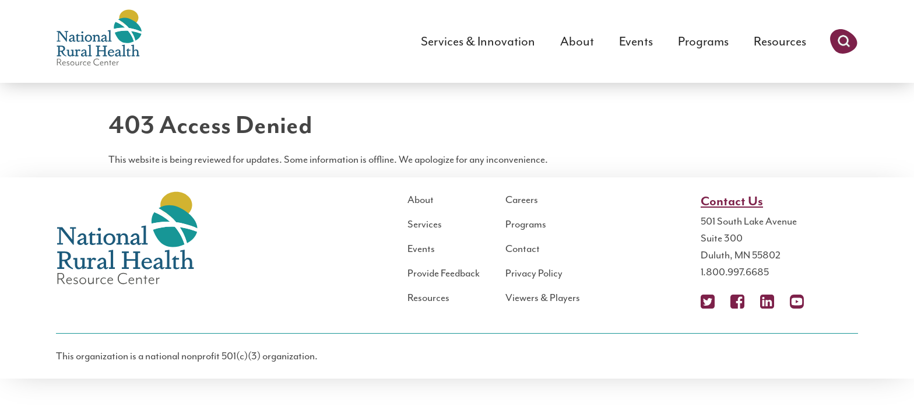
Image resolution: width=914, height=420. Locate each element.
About (577, 41)
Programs (703, 41)
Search (843, 41)
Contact (522, 248)
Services (424, 224)
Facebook (737, 302)
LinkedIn (767, 302)
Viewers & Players (542, 297)
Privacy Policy (534, 273)
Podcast (827, 302)
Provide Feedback (443, 273)
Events (636, 41)
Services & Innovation (478, 41)
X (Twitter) (708, 302)
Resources (780, 41)
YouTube (797, 302)
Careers (521, 199)
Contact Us (732, 201)
